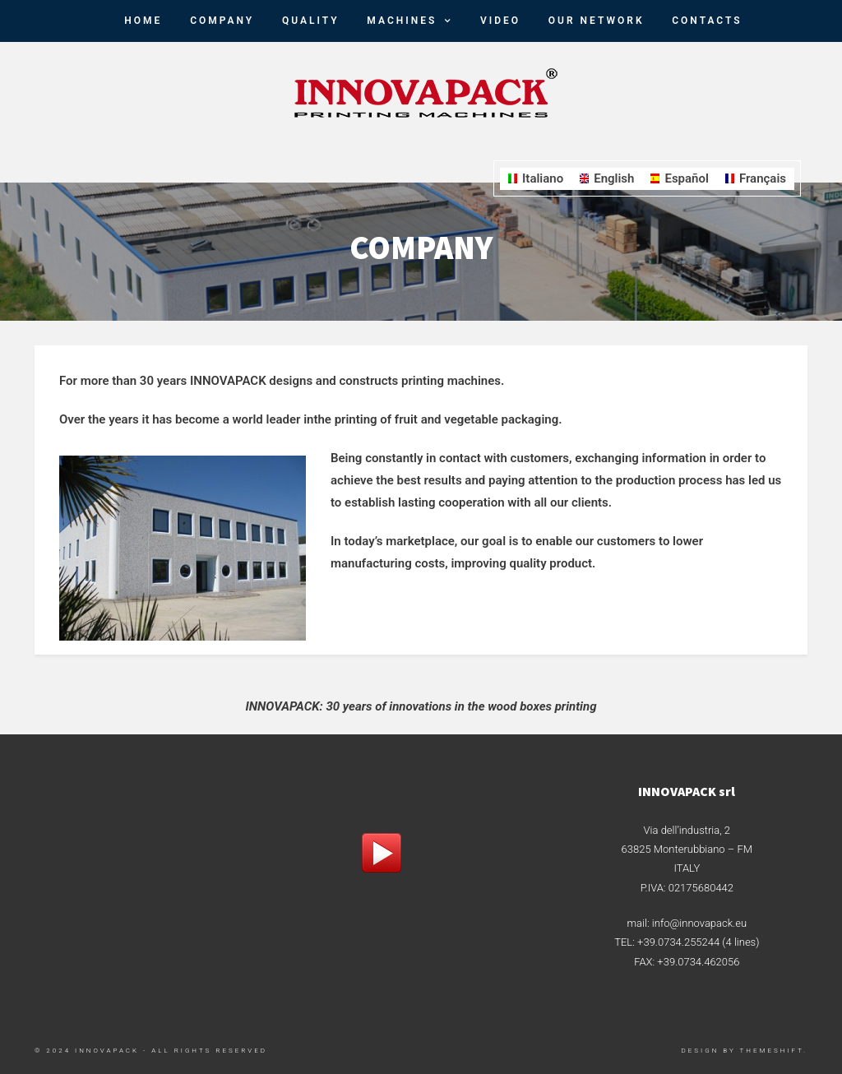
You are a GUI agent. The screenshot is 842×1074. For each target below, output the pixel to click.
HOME (143, 20)
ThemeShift (772, 1050)
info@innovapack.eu (699, 923)
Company (222, 20)
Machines (402, 20)
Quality (311, 20)
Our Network (596, 20)
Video (500, 20)
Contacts (707, 20)
